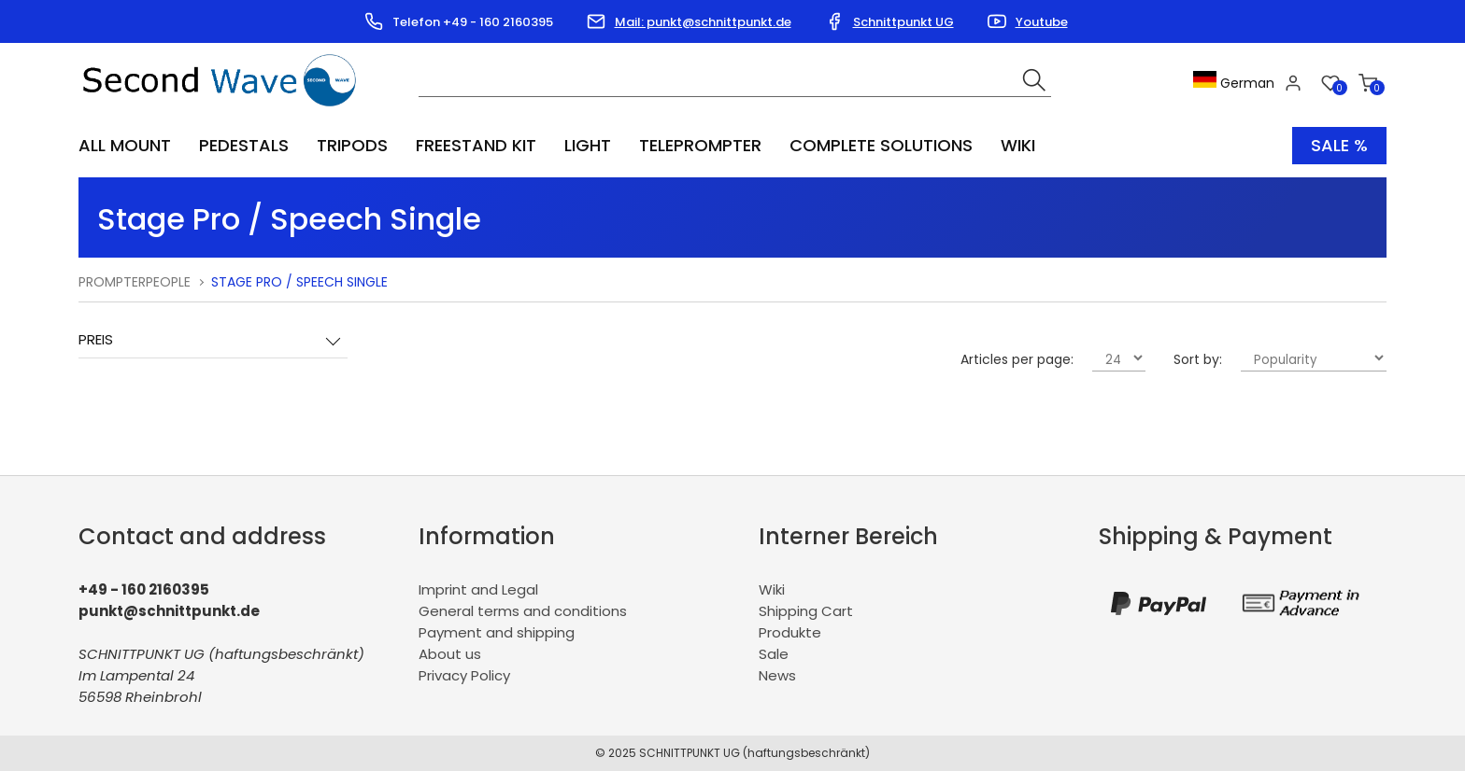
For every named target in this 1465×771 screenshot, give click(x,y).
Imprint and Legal (478, 589)
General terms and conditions (523, 611)
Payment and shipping (497, 632)
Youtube (1042, 22)
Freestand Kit (476, 145)
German (1233, 83)
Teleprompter (700, 145)
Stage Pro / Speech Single (299, 282)
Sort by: (1197, 359)
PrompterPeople (134, 282)
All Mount (124, 145)
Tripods (352, 145)
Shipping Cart (806, 611)
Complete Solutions (881, 145)
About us (450, 654)
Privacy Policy (464, 675)
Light (587, 145)
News (777, 675)
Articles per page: (1017, 359)
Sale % (1339, 145)
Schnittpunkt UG (903, 22)
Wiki (1018, 145)
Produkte (790, 632)
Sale (774, 654)
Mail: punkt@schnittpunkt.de (703, 22)
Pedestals (244, 145)
